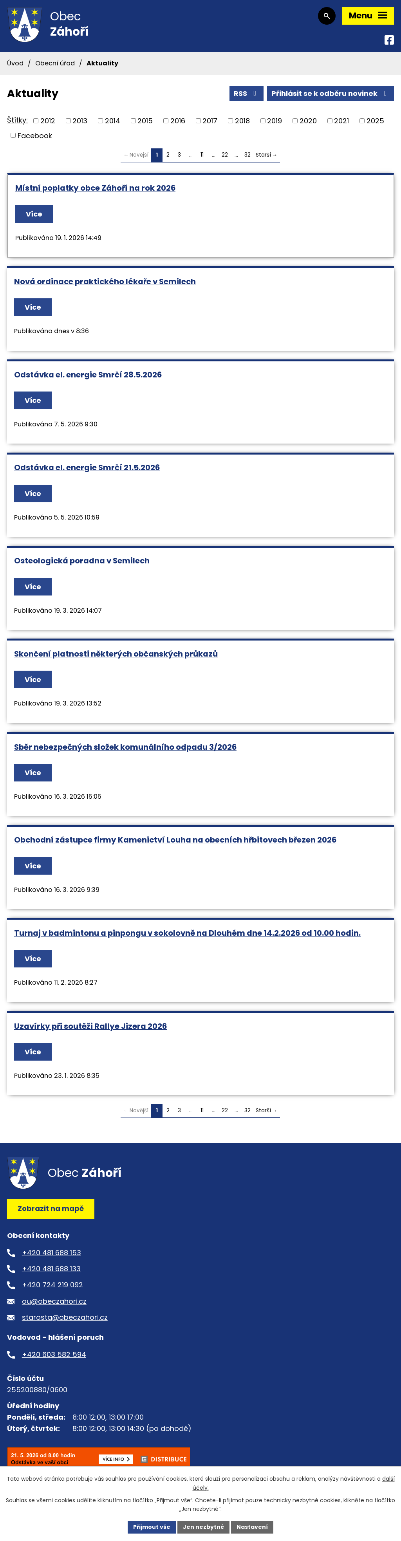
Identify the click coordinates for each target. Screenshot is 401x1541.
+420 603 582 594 (54, 1354)
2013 (79, 121)
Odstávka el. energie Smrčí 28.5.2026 (88, 374)
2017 (209, 121)
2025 (375, 121)
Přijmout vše (151, 1527)
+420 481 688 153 (51, 1253)
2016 (177, 121)
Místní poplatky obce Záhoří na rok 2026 (95, 187)
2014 (112, 121)
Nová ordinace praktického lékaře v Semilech (105, 281)
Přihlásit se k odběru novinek (330, 93)
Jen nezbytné (203, 1527)
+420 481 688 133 (51, 1269)
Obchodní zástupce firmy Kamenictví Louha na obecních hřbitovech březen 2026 (175, 839)
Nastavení (252, 1527)
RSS (247, 93)
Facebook (35, 135)
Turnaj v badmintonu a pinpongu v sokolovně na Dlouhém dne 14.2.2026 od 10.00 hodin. (187, 932)
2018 (242, 121)
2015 (145, 121)
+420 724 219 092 (52, 1285)
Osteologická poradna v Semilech (82, 560)
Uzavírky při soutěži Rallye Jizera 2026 (90, 1026)
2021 (341, 121)
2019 (274, 121)
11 (202, 155)
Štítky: (17, 120)
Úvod (15, 63)
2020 (308, 121)
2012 (47, 121)
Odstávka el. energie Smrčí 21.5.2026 (87, 467)
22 (225, 155)
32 (247, 155)
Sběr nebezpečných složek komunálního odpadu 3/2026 (125, 747)
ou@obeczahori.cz (54, 1301)
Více (34, 214)
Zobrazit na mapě (51, 1208)
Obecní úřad (55, 63)
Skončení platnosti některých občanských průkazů (116, 653)
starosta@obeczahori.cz (65, 1317)
